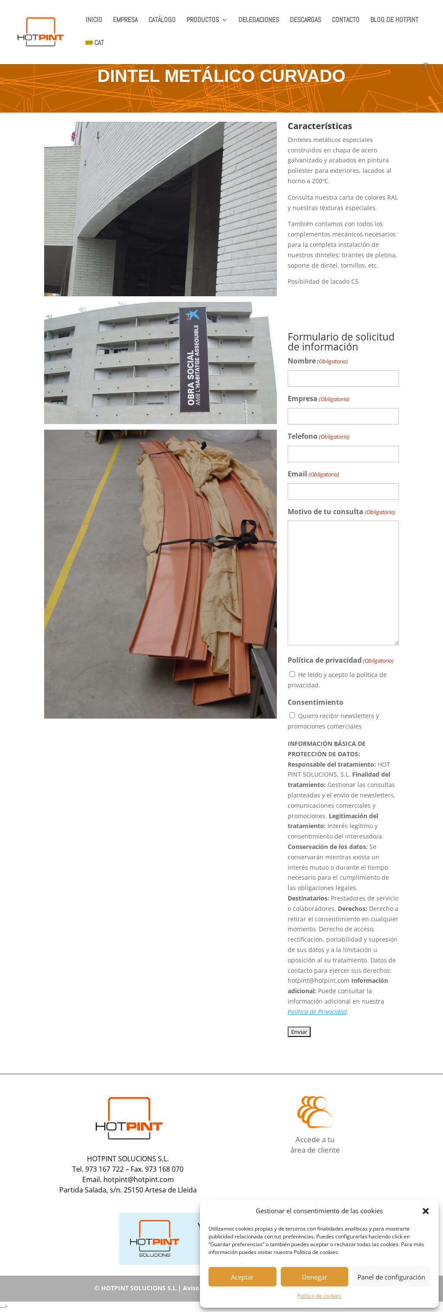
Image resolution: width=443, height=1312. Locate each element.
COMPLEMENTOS (350, 302)
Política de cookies (319, 1295)
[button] (425, 1211)
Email (313, 474)
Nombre (318, 361)
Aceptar (242, 1277)
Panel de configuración (391, 1277)
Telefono (319, 436)
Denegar (314, 1277)
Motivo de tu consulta (341, 512)
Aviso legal (199, 1288)
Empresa (319, 399)
